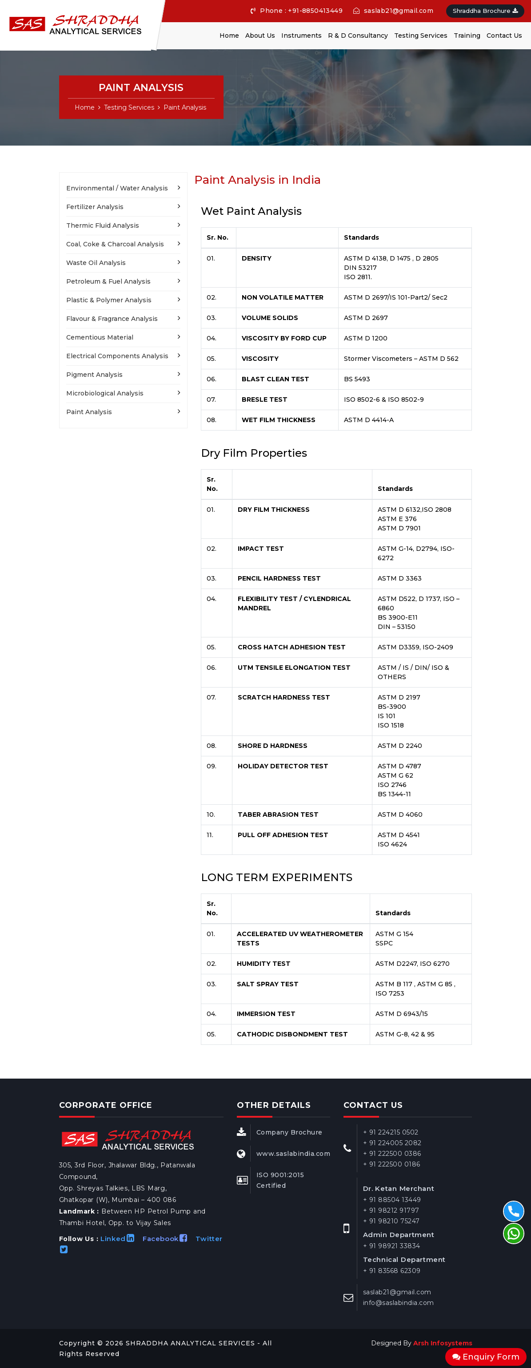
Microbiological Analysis (105, 393)
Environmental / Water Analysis (117, 188)
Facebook (168, 1238)
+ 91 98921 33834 (391, 1246)
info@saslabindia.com (398, 1303)
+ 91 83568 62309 (392, 1271)
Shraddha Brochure (485, 10)
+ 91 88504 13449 (392, 1200)
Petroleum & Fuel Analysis (108, 281)
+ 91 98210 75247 (391, 1221)
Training (467, 36)
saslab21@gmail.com (393, 11)
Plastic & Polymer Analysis (109, 300)
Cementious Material (99, 337)
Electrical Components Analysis (117, 356)
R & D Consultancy (358, 36)
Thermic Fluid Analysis (102, 225)
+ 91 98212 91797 (391, 1210)
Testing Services (420, 36)
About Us (260, 36)
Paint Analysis (185, 107)
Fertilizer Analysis (95, 207)
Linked (120, 1238)
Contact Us (504, 36)
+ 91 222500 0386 (392, 1154)
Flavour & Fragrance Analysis (112, 319)
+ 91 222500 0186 (391, 1164)
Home (229, 36)
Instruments (301, 36)
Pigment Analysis (94, 375)
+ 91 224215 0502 (391, 1132)
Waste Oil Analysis (96, 263)
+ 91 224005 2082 (392, 1143)
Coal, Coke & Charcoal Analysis (115, 244)
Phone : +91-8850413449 (297, 11)
